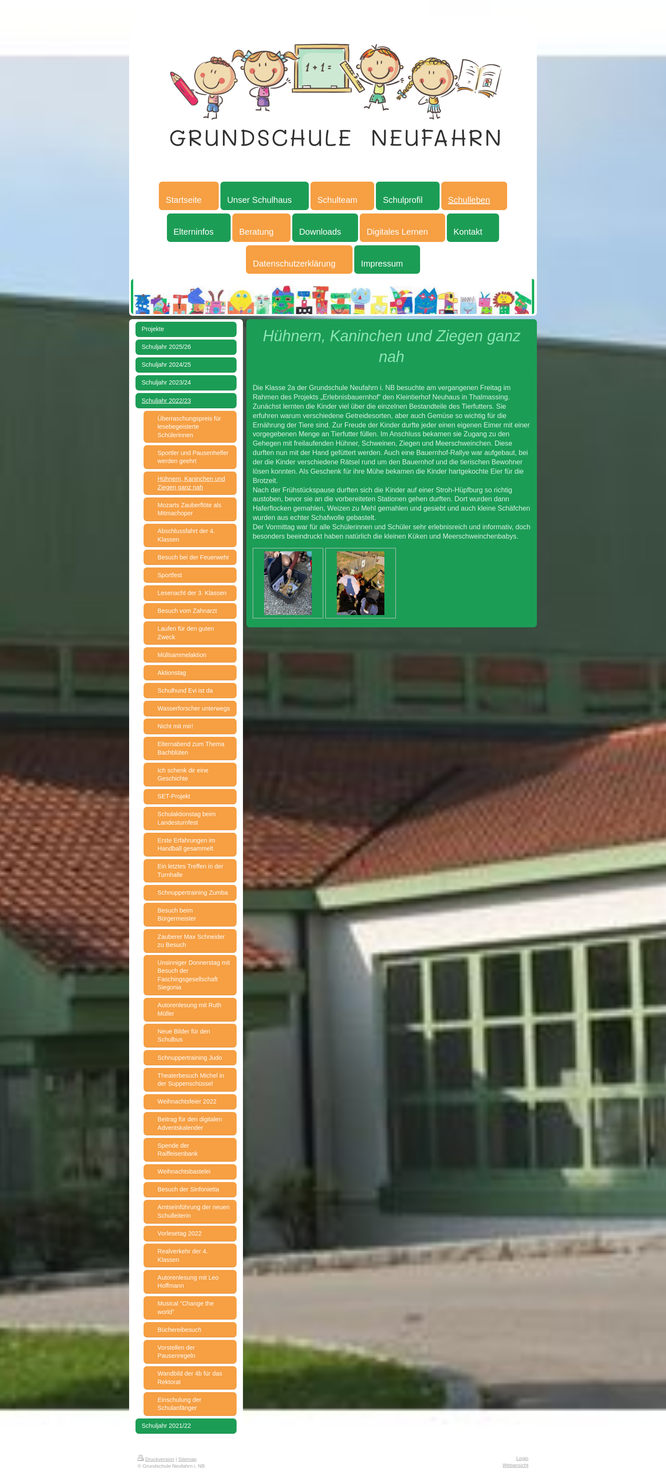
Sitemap (187, 1459)
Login (522, 1458)
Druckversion (156, 1459)
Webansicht (515, 1465)
